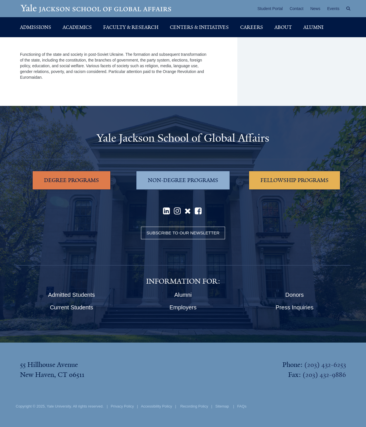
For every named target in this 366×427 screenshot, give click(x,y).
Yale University (59, 406)
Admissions (35, 27)
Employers (183, 307)
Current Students (71, 307)
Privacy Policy (122, 406)
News (315, 8)
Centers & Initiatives (199, 27)
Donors (294, 295)
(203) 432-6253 (325, 364)
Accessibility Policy (156, 406)
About (283, 27)
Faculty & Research (130, 27)
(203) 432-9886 (324, 374)
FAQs (241, 406)
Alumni (313, 27)
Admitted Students (71, 295)
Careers (251, 27)
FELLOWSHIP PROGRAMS (294, 180)
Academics (77, 27)
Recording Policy (194, 406)
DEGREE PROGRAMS (71, 180)
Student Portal (270, 8)
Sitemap (222, 406)
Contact (296, 8)
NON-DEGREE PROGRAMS (183, 180)
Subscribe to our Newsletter (182, 232)
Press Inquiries (294, 307)
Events (333, 8)
